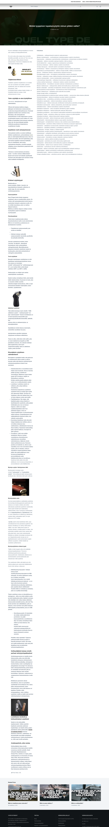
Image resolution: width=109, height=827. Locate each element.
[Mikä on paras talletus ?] (54, 792)
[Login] (97, 6)
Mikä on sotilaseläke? (77, 803)
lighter (14, 60)
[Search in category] (54, 6)
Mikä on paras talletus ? (46, 803)
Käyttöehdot (61, 823)
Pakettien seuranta (76, 1)
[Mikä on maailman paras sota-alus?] (23, 792)
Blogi (35, 818)
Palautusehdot (61, 825)
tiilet (31, 135)
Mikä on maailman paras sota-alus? (17, 803)
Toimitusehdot (37, 821)
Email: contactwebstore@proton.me (91, 1)
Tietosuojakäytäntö (38, 823)
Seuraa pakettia (62, 821)
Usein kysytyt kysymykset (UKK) (66, 818)
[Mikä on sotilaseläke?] (86, 792)
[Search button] (80, 6)
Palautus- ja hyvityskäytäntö (41, 825)
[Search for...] (28, 6)
